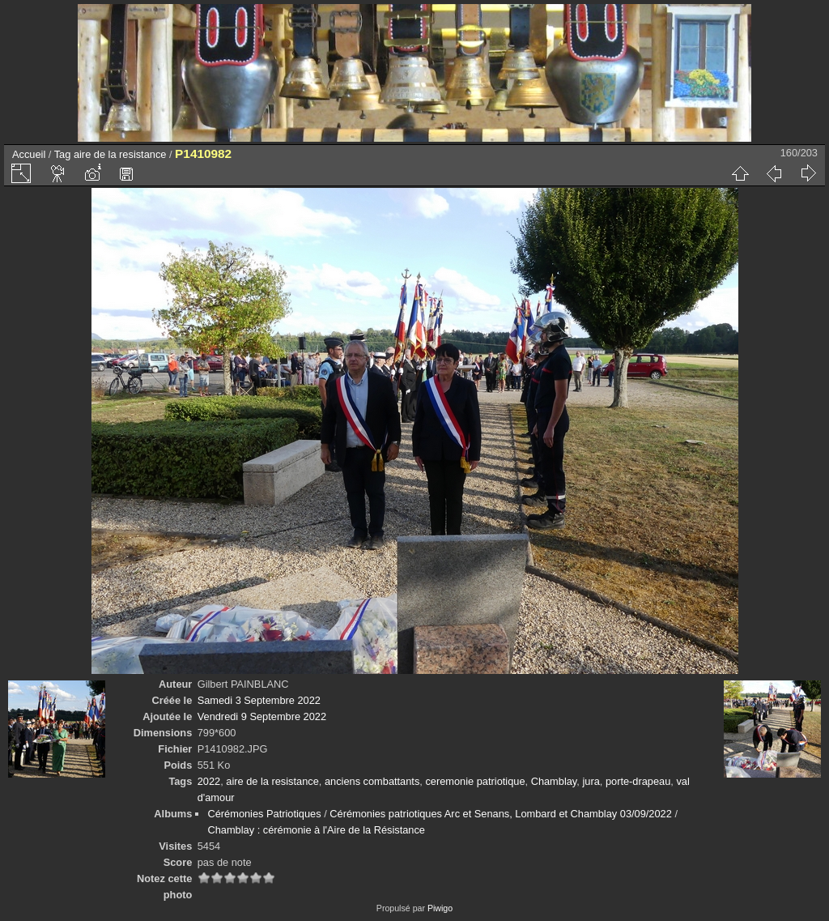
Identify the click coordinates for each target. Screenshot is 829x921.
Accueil (28, 154)
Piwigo (440, 908)
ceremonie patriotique (475, 781)
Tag (62, 154)
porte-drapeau (638, 781)
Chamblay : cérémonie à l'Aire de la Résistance (315, 830)
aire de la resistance (120, 154)
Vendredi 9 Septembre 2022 (262, 716)
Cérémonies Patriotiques (264, 814)
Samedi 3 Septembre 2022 (259, 700)
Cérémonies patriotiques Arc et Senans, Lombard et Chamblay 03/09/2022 (500, 814)
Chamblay (554, 781)
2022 (209, 781)
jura (590, 781)
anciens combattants (372, 781)
